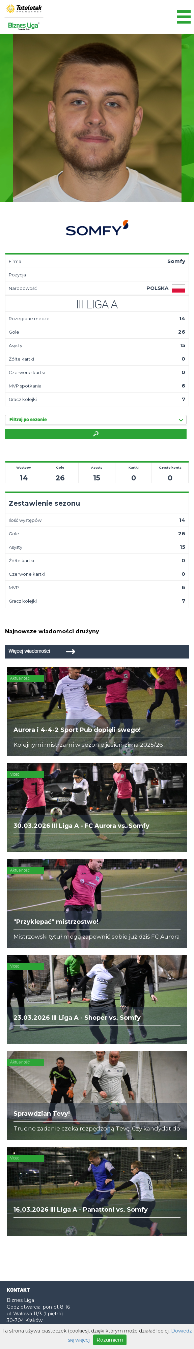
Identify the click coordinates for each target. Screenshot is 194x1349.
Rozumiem (109, 1340)
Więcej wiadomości (29, 651)
